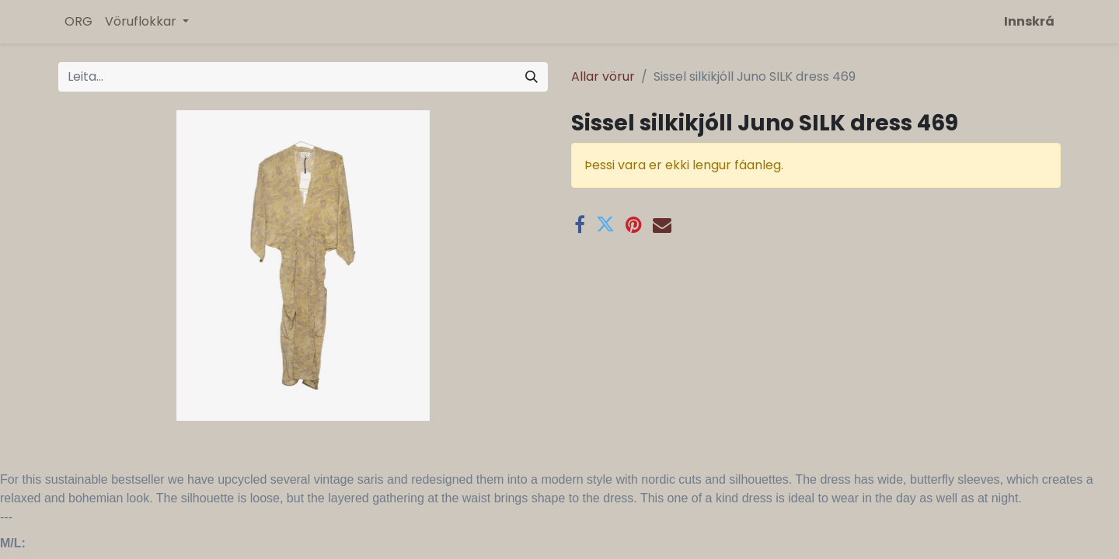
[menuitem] (78, 21)
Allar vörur (603, 76)
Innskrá (1029, 21)
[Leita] (531, 77)
